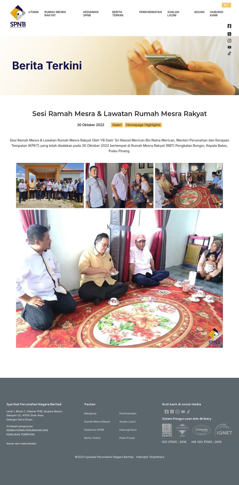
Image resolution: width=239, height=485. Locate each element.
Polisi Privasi (127, 438)
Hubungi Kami (216, 13)
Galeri (117, 125)
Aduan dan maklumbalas (21, 443)
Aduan (199, 12)
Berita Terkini (118, 13)
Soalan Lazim (173, 13)
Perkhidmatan (150, 12)
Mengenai (90, 413)
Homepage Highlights (143, 125)
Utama (33, 12)
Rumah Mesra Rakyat (55, 13)
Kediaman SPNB (91, 13)
